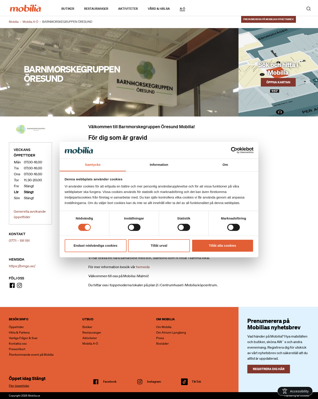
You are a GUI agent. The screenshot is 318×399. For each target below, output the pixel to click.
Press (160, 338)
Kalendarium (198, 8)
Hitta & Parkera (19, 332)
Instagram (154, 382)
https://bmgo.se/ (22, 266)
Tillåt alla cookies (222, 246)
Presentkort (17, 349)
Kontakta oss (18, 344)
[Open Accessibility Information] (295, 391)
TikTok (196, 382)
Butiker (67, 9)
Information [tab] (159, 165)
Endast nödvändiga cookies (95, 246)
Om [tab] (225, 165)
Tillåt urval (159, 246)
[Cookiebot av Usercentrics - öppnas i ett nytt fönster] (234, 150)
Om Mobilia (163, 327)
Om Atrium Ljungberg (171, 332)
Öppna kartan (278, 82)
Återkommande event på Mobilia (31, 355)
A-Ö (182, 9)
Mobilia (14, 22)
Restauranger (96, 9)
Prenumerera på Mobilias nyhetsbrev (268, 19)
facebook (110, 382)
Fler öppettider (19, 386)
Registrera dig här (268, 369)
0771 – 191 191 (19, 240)
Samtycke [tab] (93, 165)
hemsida (143, 267)
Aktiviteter (128, 9)
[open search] (308, 8)
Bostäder (162, 344)
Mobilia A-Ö (90, 344)
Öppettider (16, 327)
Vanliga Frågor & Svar (23, 338)
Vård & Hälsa (159, 9)
